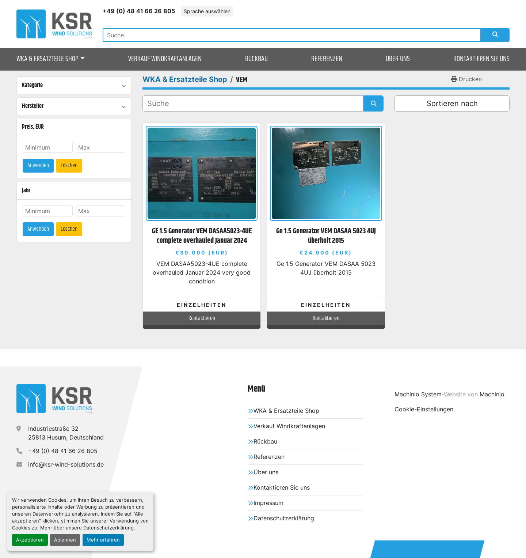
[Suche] (252, 103)
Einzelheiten (201, 305)
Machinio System (418, 394)
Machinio (492, 394)
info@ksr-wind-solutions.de (66, 464)
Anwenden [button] (38, 165)
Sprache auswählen (207, 11)
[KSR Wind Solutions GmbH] (54, 398)
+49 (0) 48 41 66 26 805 (139, 11)
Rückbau (256, 59)
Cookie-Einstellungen (423, 409)
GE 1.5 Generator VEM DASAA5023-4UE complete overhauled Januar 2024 (202, 236)
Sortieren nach (452, 103)
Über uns (398, 59)
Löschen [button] (69, 165)
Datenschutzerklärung (108, 528)
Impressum (268, 502)
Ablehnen (65, 540)
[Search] (292, 35)
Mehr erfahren (103, 540)
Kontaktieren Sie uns (481, 59)
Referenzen (326, 59)
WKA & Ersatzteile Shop (47, 59)
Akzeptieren (30, 540)
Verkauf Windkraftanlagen (165, 59)
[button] (50, 59)
